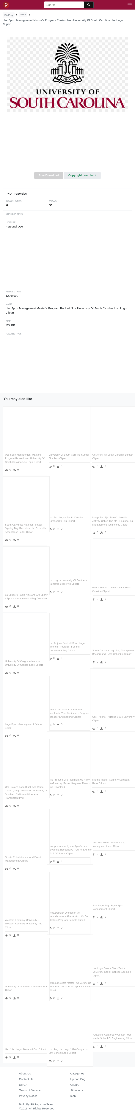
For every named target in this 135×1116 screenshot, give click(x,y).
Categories (77, 1073)
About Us (25, 1073)
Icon (73, 1095)
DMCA (23, 1084)
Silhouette (76, 1090)
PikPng (8, 15)
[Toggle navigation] (129, 4)
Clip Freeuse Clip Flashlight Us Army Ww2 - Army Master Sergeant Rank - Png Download (66, 778)
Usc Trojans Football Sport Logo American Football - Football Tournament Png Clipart (67, 642)
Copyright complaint (82, 175)
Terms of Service (29, 1090)
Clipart (74, 1084)
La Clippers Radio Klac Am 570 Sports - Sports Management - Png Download (22, 594)
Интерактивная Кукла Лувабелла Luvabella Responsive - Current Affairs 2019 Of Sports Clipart (68, 845)
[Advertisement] (67, 144)
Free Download (49, 175)
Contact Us (26, 1079)
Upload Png (77, 1079)
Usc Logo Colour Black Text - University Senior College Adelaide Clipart (108, 967)
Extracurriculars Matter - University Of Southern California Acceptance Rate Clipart (67, 982)
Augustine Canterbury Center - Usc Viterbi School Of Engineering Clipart (111, 1033)
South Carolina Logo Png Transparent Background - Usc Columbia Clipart (109, 649)
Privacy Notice (28, 1095)
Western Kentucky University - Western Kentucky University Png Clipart (23, 919)
